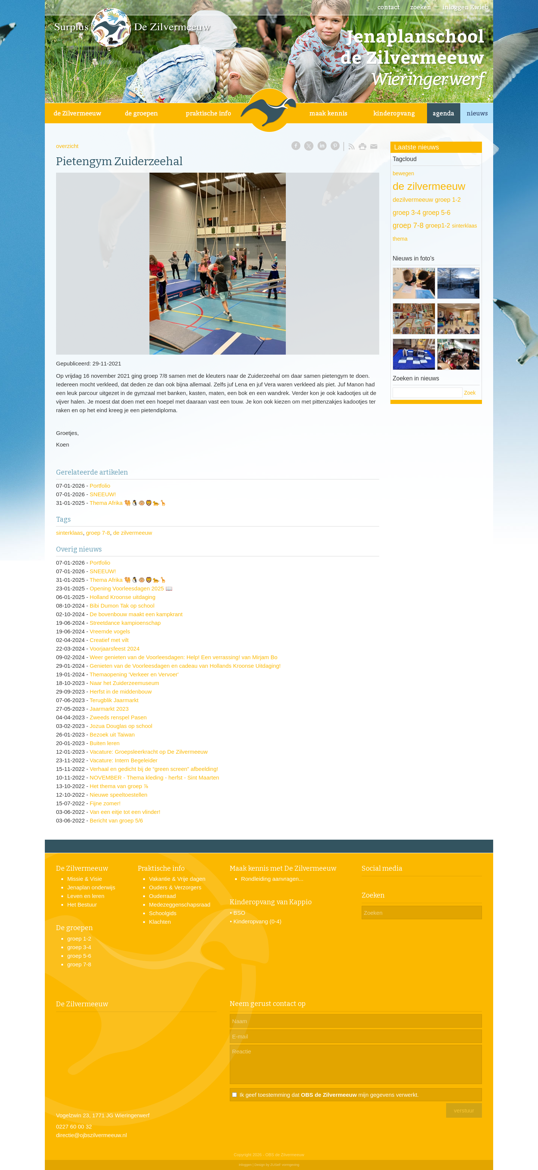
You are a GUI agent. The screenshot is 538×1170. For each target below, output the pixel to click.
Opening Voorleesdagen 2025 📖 (131, 588)
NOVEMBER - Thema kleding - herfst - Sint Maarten (154, 777)
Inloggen (245, 1165)
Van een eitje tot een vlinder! (125, 812)
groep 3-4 (407, 212)
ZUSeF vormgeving (284, 1165)
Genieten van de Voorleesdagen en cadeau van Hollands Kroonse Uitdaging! (185, 666)
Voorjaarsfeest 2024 (114, 648)
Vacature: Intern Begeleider (124, 760)
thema (400, 239)
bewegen (403, 173)
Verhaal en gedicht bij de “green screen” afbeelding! (154, 769)
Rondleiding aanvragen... (272, 879)
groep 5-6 (437, 212)
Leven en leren (85, 896)
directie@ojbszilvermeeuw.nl (91, 1135)
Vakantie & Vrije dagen (177, 879)
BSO (239, 913)
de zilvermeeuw (132, 533)
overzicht (67, 146)
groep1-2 (438, 225)
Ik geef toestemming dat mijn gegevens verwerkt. (328, 1095)
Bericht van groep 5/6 (116, 820)
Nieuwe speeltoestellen (118, 794)
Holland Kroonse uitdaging (122, 597)
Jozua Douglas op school (121, 726)
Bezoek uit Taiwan (112, 734)
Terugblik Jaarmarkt (114, 700)
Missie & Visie (84, 879)
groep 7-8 (98, 533)
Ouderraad (162, 896)
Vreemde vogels (110, 631)
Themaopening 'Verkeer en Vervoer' (134, 674)
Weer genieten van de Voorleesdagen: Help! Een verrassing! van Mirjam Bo (184, 657)
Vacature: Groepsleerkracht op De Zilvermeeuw (149, 751)
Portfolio (100, 485)
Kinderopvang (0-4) (257, 921)
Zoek (470, 393)
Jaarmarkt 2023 (109, 709)
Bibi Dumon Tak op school (122, 605)
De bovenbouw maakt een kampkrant (136, 614)
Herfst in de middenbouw (121, 691)
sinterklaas (69, 533)
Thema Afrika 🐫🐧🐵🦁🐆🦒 (128, 503)
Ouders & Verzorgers (175, 887)
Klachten (160, 922)
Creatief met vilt (109, 640)
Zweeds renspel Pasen (118, 717)
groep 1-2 (448, 199)
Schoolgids (162, 913)
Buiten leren (105, 743)
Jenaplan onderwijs (91, 887)
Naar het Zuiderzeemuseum (124, 683)
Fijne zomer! (105, 803)
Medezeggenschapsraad (179, 904)
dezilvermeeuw (413, 199)
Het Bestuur (82, 904)
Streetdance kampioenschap (125, 623)
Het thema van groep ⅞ (119, 786)
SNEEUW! (103, 494)
